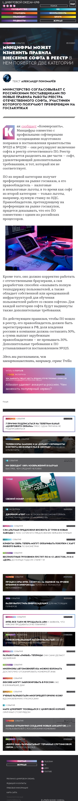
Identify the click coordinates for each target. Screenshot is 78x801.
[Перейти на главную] (21, 2)
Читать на (15, 362)
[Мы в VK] (7, 6)
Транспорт (19, 17)
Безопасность (58, 13)
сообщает (27, 130)
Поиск (53, 6)
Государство (19, 9)
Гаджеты (10, 571)
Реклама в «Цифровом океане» (21, 773)
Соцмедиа (19, 13)
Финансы (7, 533)
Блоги (58, 17)
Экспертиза (21, 366)
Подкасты (19, 21)
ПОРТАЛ (21, 755)
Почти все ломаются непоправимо (38, 579)
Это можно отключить (36, 438)
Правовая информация (18, 782)
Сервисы (10, 366)
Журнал (58, 21)
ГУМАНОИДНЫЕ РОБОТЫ (30, 490)
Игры (8, 592)
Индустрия (8, 517)
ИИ (57, 9)
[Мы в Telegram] (4, 6)
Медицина (8, 686)
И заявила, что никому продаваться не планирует (37, 617)
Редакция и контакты (17, 777)
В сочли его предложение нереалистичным (35, 524)
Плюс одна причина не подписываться (34, 417)
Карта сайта (12, 787)
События (20, 43)
